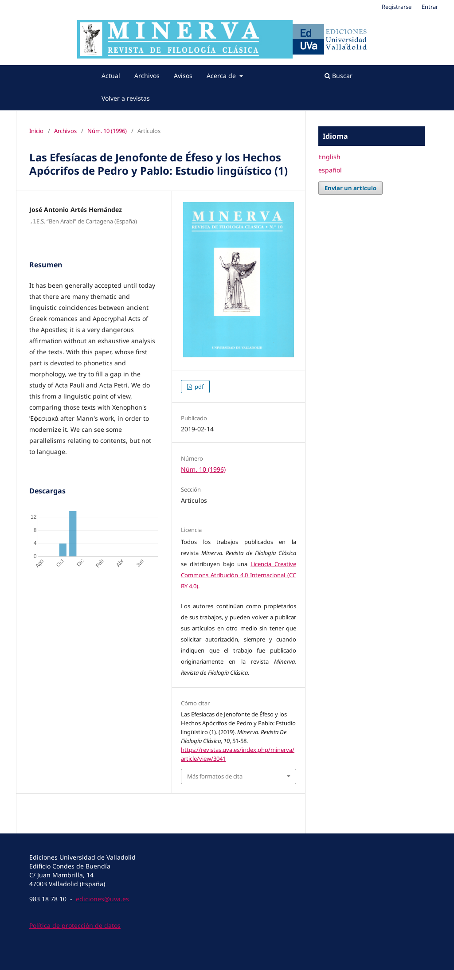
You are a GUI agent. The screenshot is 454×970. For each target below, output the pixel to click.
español (330, 170)
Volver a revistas (126, 98)
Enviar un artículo (350, 188)
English (329, 157)
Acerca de (222, 75)
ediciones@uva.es (102, 899)
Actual (111, 75)
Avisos (183, 75)
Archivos (147, 75)
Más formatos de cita (215, 776)
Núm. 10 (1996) (107, 131)
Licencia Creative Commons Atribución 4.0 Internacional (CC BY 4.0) (238, 575)
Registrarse (396, 7)
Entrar (430, 7)
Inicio (36, 131)
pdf (198, 387)
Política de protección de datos (75, 925)
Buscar (338, 75)
